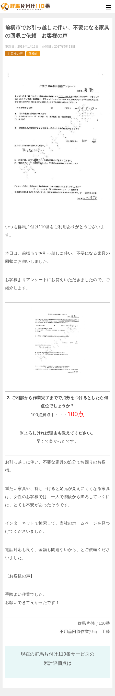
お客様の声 (15, 53)
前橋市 (33, 53)
